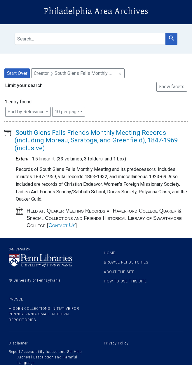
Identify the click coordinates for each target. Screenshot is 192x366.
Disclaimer (18, 343)
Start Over (17, 73)
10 (67, 111)
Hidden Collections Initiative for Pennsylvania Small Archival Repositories (44, 314)
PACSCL (16, 299)
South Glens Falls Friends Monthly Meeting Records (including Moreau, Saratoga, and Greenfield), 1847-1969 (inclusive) (96, 140)
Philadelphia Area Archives (96, 11)
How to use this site (125, 281)
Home (110, 253)
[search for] (90, 39)
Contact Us (61, 225)
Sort (26, 111)
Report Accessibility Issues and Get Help (45, 352)
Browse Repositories (126, 262)
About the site (119, 272)
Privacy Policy (116, 343)
